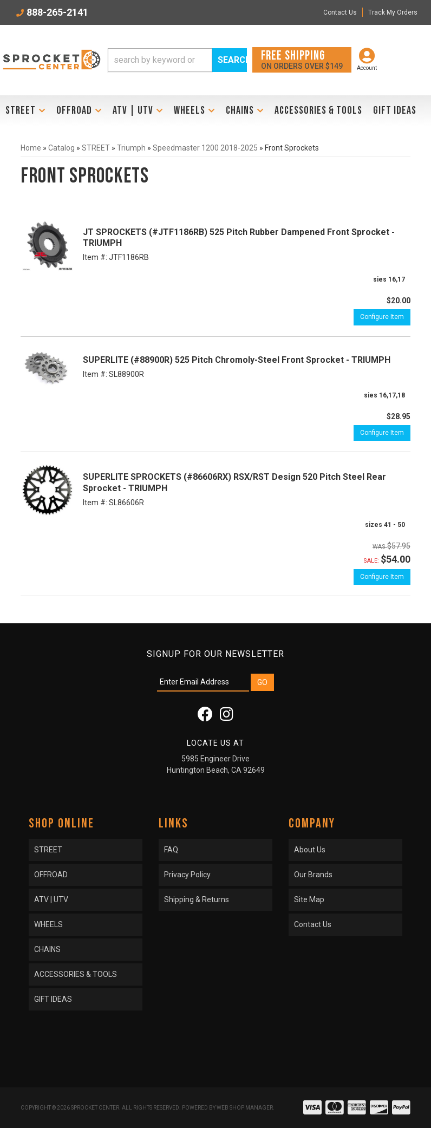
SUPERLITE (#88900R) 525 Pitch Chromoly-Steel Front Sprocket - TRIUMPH (236, 360)
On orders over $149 (302, 59)
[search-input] (160, 60)
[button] (177, 60)
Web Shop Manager (245, 1108)
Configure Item (382, 317)
